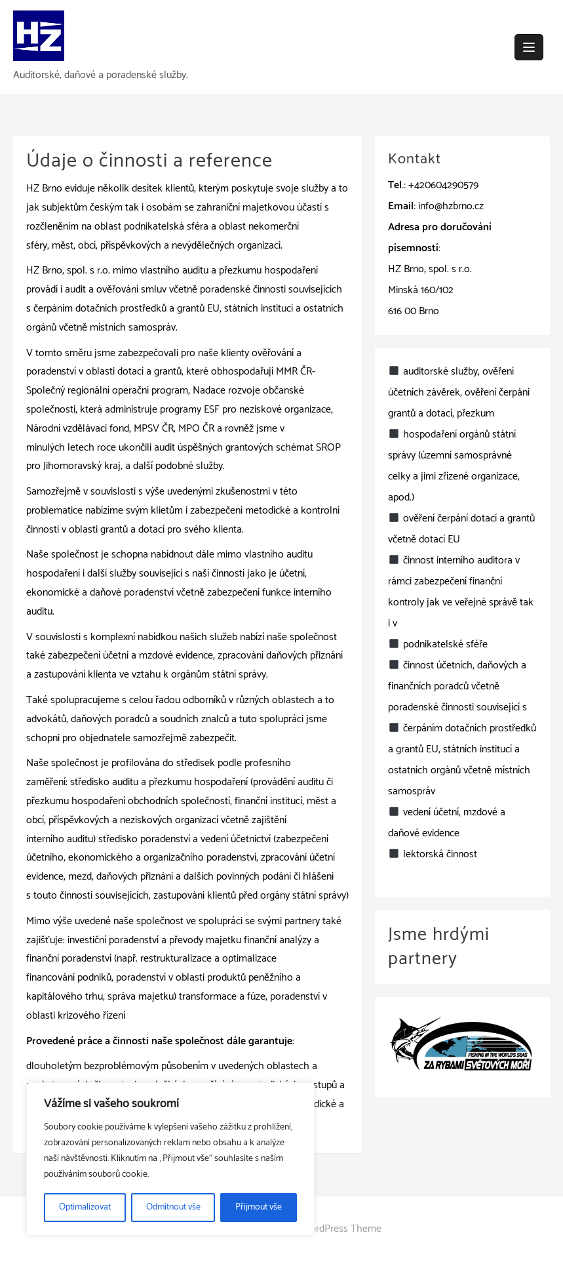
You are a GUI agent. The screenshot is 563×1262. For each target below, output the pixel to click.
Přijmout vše (258, 1207)
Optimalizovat (85, 1207)
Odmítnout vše (173, 1207)
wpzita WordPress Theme (326, 1229)
